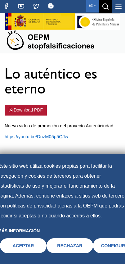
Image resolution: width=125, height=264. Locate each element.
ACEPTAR (23, 245)
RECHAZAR (70, 245)
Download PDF (26, 109)
